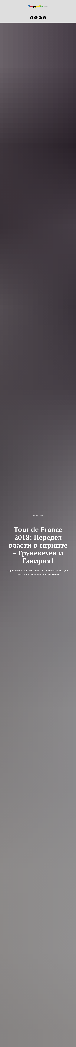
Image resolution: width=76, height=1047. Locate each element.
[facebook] (31, 17)
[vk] (40, 17)
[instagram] (44, 17)
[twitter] (36, 17)
